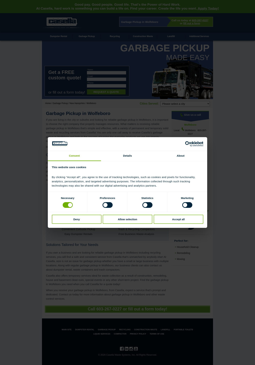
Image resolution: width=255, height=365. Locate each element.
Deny (76, 219)
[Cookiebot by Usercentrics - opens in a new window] (187, 144)
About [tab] (181, 155)
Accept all (178, 219)
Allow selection (127, 219)
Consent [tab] (74, 155)
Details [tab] (127, 155)
